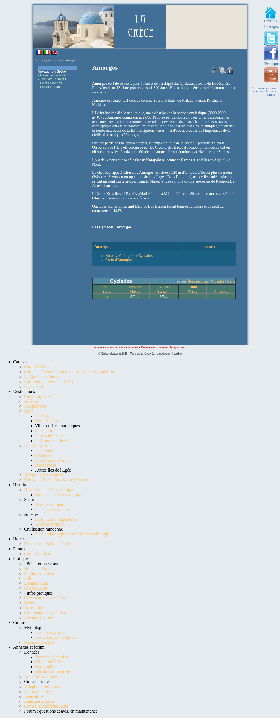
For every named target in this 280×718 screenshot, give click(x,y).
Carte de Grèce (37, 366)
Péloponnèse (35, 406)
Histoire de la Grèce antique (48, 489)
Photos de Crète (49, 435)
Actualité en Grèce (40, 676)
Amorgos (221, 291)
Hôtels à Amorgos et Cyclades (129, 256)
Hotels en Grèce (38, 568)
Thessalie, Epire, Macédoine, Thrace (56, 480)
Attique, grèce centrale (44, 475)
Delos (106, 287)
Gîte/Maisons (36, 588)
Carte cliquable (37, 396)
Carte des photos (38, 553)
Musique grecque (39, 642)
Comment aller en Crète (45, 612)
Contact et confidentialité (46, 706)
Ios (106, 297)
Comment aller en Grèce (45, 598)
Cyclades (58, 60)
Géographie (45, 666)
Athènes (31, 401)
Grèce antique (36, 386)
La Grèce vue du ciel (42, 376)
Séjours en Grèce (39, 573)
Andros (164, 287)
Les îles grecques (39, 445)
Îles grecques (43, 60)
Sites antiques (47, 430)
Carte (231, 281)
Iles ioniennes (47, 450)
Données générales (51, 657)
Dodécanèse (45, 465)
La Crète (42, 416)
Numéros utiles (37, 691)
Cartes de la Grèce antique (58, 494)
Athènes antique (49, 524)
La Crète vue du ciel (53, 440)
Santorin (163, 291)
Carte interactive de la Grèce (49, 381)
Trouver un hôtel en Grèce (47, 544)
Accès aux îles (36, 607)
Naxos (135, 291)
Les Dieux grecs (49, 632)
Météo (29, 603)
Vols (28, 578)
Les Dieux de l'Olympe (55, 637)
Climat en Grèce (49, 662)
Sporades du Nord (51, 460)
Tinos (192, 287)
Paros (192, 291)
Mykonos (135, 287)
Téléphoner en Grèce (42, 686)
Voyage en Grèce (39, 617)
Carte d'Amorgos (118, 260)
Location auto (36, 583)
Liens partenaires (39, 701)
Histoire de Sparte (51, 504)
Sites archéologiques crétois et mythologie (72, 534)
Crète (29, 411)
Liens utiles (34, 696)
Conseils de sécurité (52, 671)
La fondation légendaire (56, 519)
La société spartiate (52, 509)
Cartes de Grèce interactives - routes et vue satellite (69, 371)
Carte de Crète (47, 421)
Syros (106, 291)
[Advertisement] (57, 175)
